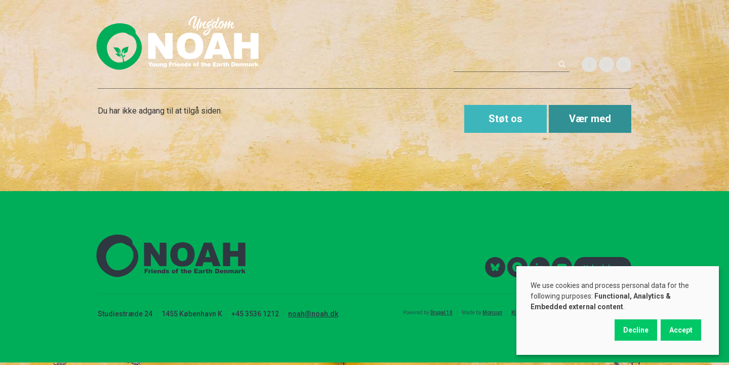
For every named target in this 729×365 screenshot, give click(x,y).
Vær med (590, 119)
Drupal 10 (441, 312)
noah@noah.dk (313, 314)
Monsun (492, 312)
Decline (636, 330)
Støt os (505, 119)
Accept (681, 330)
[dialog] (617, 310)
